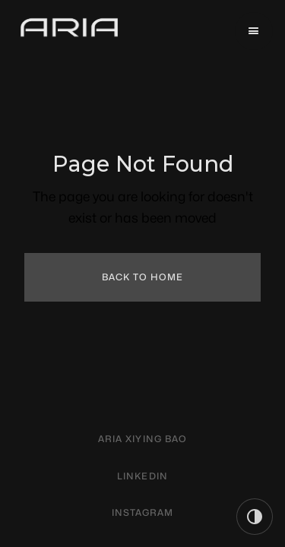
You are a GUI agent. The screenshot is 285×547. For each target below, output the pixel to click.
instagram (143, 512)
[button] (254, 31)
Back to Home (143, 277)
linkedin (142, 476)
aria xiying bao (142, 438)
